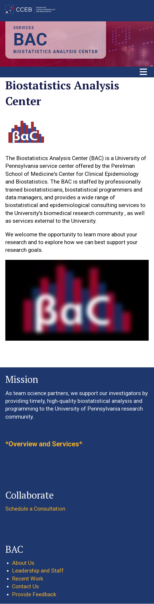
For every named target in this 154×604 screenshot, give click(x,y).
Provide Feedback (34, 594)
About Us (23, 563)
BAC (30, 40)
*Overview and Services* (43, 444)
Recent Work (27, 578)
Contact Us (25, 586)
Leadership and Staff (38, 570)
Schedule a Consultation (35, 509)
